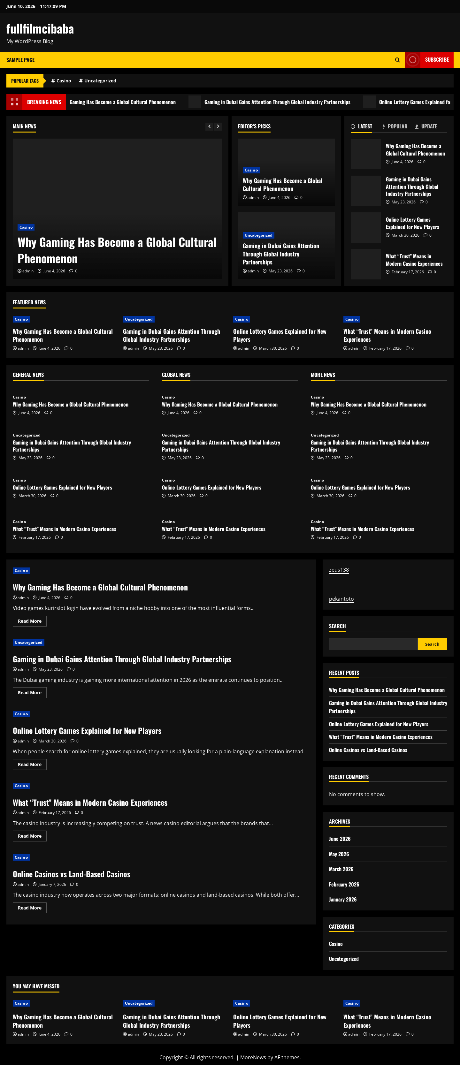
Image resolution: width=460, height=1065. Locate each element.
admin (28, 271)
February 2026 (344, 884)
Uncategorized (100, 81)
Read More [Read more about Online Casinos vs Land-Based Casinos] (32, 908)
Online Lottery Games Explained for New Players (366, 227)
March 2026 (341, 869)
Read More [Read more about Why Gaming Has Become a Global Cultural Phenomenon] (32, 622)
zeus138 (339, 569)
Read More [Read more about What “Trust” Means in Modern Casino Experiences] (32, 837)
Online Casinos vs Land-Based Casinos (71, 873)
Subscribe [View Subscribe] (427, 60)
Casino (64, 81)
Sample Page (20, 60)
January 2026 (343, 899)
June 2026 (340, 838)
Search (337, 626)
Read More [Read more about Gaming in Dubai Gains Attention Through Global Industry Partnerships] (32, 693)
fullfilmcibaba (40, 28)
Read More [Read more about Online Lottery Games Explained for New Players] (32, 765)
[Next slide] (218, 127)
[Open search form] (397, 60)
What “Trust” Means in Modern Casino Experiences (366, 264)
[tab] (367, 127)
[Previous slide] (209, 127)
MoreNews (253, 1057)
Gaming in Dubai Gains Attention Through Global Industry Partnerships (289, 101)
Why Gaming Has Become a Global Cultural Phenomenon (129, 101)
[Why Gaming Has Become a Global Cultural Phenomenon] (117, 209)
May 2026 (339, 854)
